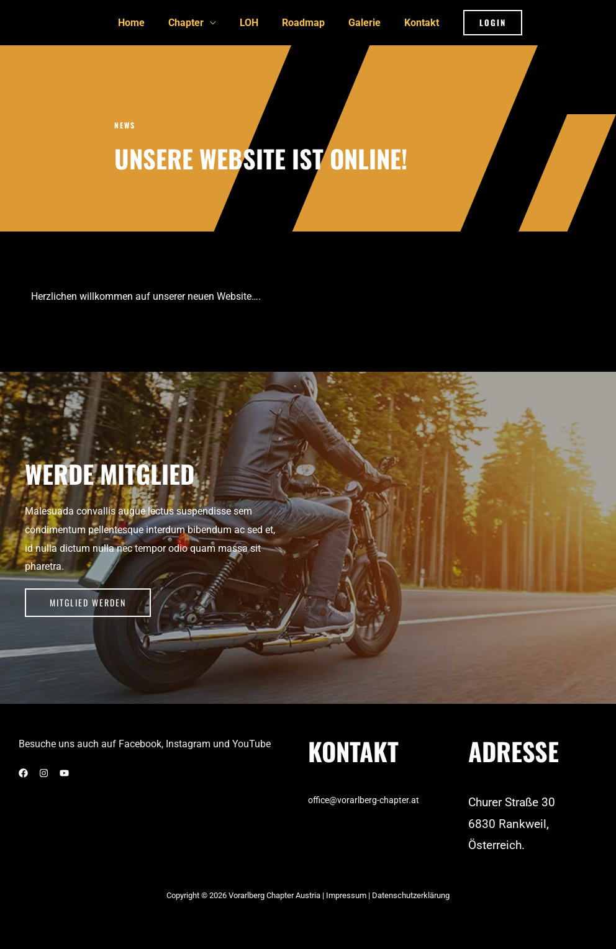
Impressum (347, 894)
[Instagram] (43, 771)
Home (140, 22)
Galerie (359, 22)
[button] (481, 22)
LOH (251, 22)
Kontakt (412, 22)
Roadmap (301, 22)
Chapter (191, 22)
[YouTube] (64, 771)
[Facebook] (23, 771)
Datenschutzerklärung (411, 894)
